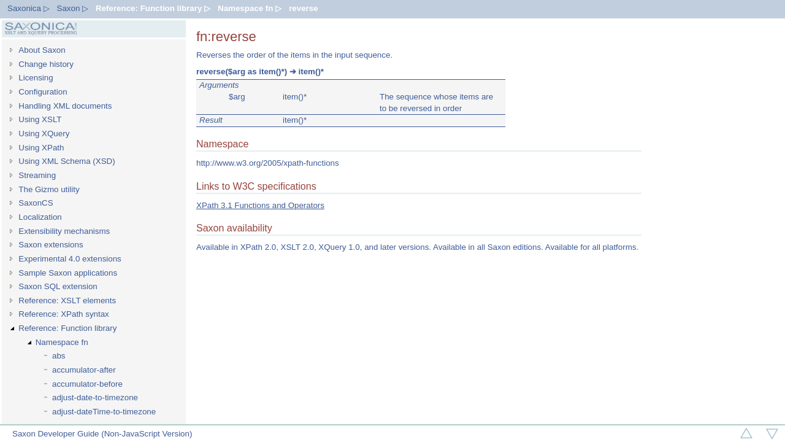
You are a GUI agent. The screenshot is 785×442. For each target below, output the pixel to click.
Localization (39, 217)
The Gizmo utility (48, 189)
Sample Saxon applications (67, 272)
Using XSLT (39, 119)
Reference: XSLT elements (67, 300)
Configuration (42, 91)
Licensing (35, 77)
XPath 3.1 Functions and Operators (260, 205)
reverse (303, 8)
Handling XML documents (65, 105)
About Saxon (41, 50)
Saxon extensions (50, 244)
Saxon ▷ (73, 8)
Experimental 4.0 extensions (69, 258)
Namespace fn (62, 342)
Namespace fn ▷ (249, 8)
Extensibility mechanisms (64, 231)
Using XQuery (43, 133)
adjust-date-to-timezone (95, 397)
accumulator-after (84, 369)
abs (59, 355)
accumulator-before (87, 384)
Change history (46, 64)
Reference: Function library (67, 328)
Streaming (37, 175)
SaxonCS (35, 202)
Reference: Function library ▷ (153, 8)
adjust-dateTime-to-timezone (104, 411)
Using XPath (41, 147)
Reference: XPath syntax (63, 314)
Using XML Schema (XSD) (66, 161)
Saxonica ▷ (28, 8)
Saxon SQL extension (57, 286)
